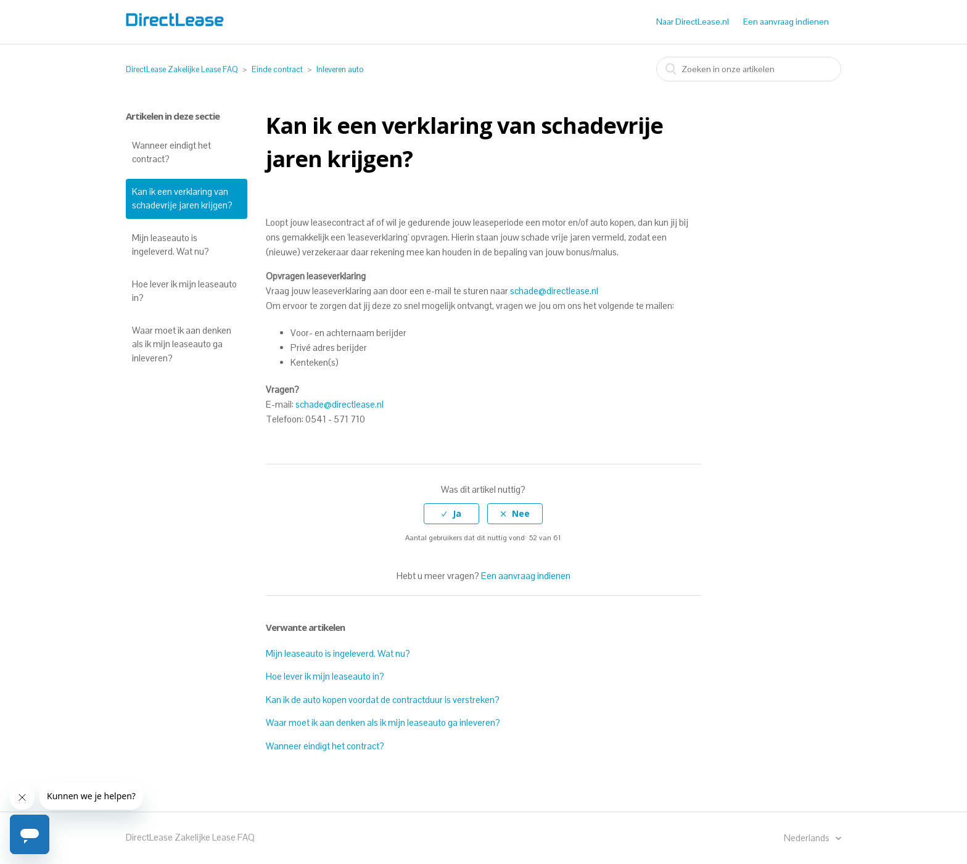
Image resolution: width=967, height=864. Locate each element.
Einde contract (277, 69)
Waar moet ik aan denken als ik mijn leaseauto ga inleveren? (181, 344)
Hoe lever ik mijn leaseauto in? (184, 291)
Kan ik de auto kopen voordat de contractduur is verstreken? (383, 700)
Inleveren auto (340, 69)
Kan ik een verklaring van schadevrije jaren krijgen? (182, 199)
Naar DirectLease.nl (692, 21)
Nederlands (807, 838)
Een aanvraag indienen (786, 21)
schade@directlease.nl (554, 291)
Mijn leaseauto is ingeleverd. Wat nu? (170, 245)
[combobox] (748, 69)
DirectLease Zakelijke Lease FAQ (182, 69)
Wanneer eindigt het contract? (171, 152)
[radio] (451, 514)
